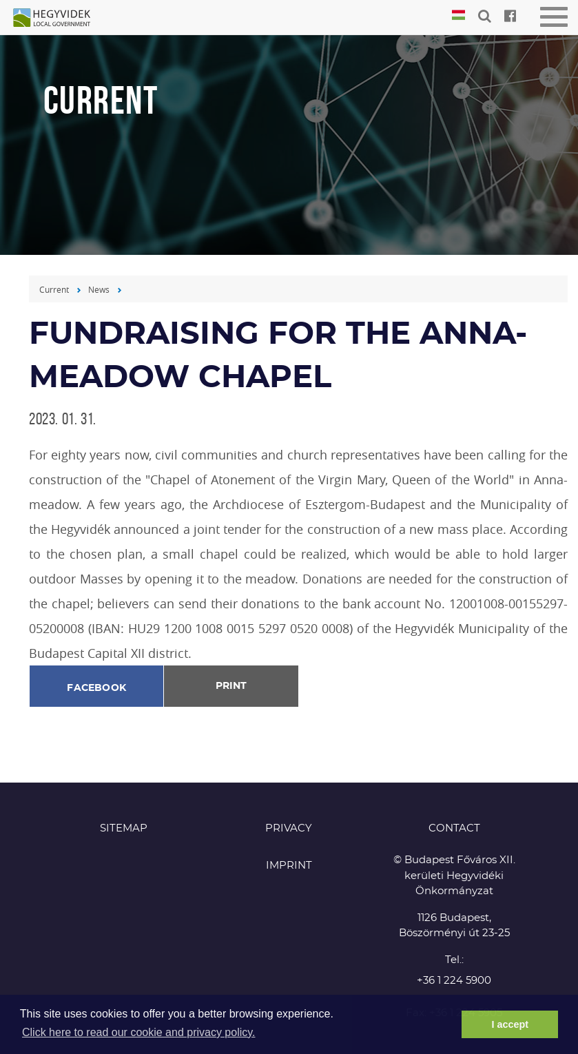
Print (231, 686)
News (99, 289)
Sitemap (123, 828)
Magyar (458, 15)
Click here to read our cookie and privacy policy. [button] (139, 1032)
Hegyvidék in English (58, 19)
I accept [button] (509, 1024)
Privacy (288, 828)
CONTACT (454, 828)
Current (54, 289)
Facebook (96, 688)
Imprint (289, 865)
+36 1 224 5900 (454, 980)
